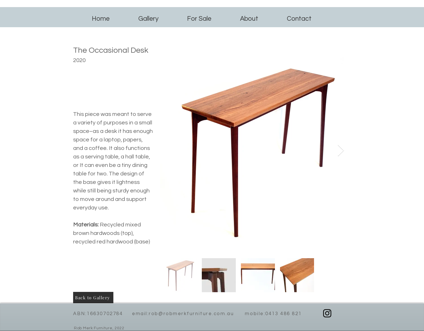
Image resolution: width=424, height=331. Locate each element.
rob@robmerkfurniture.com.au (191, 313)
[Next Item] (340, 151)
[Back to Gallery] (93, 297)
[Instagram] (327, 313)
